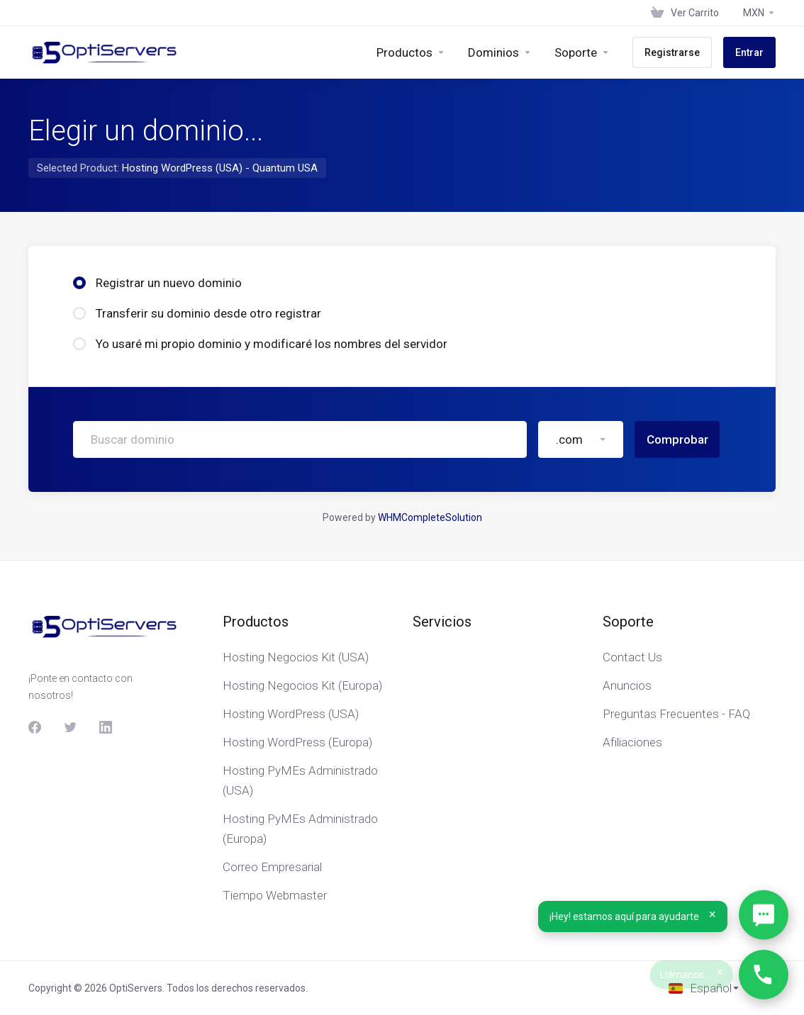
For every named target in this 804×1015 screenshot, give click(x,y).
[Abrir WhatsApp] (763, 916)
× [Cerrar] (712, 914)
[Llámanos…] (763, 974)
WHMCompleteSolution (430, 517)
